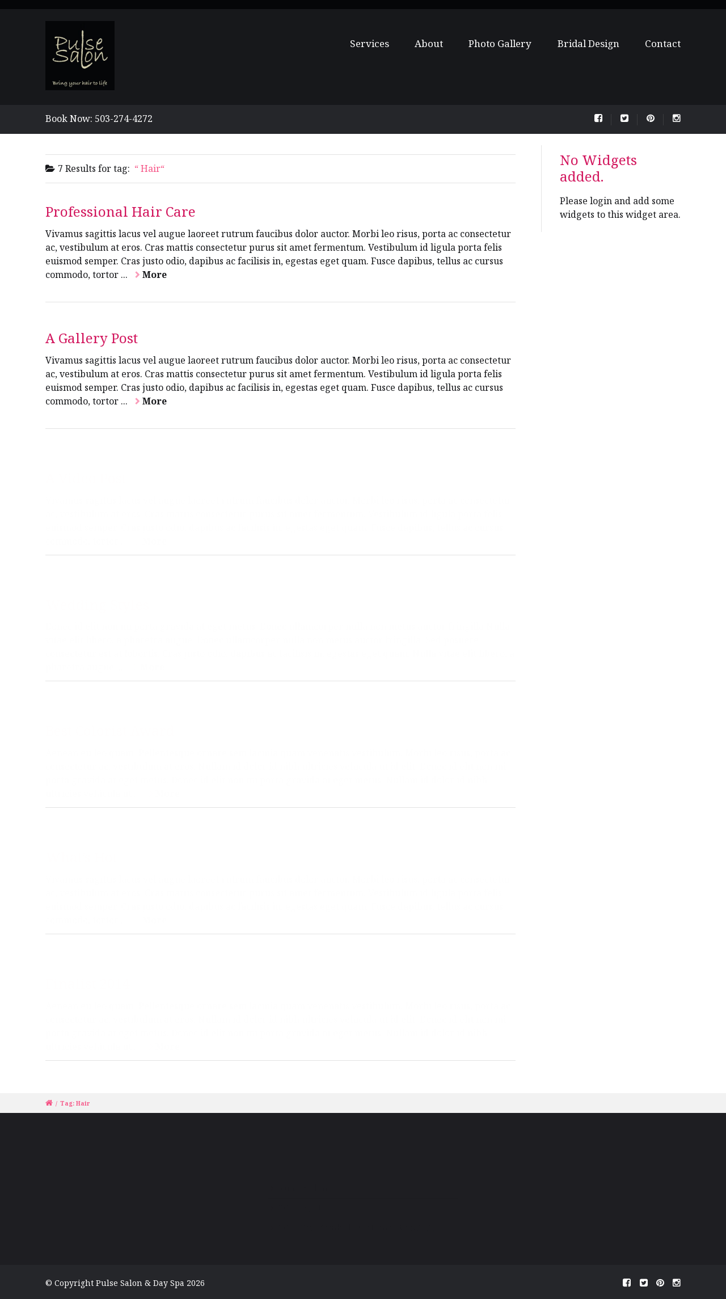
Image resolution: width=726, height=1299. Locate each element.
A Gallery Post (91, 337)
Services (374, 43)
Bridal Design (588, 43)
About (429, 43)
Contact (663, 43)
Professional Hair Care (120, 211)
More (154, 274)
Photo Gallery (499, 43)
